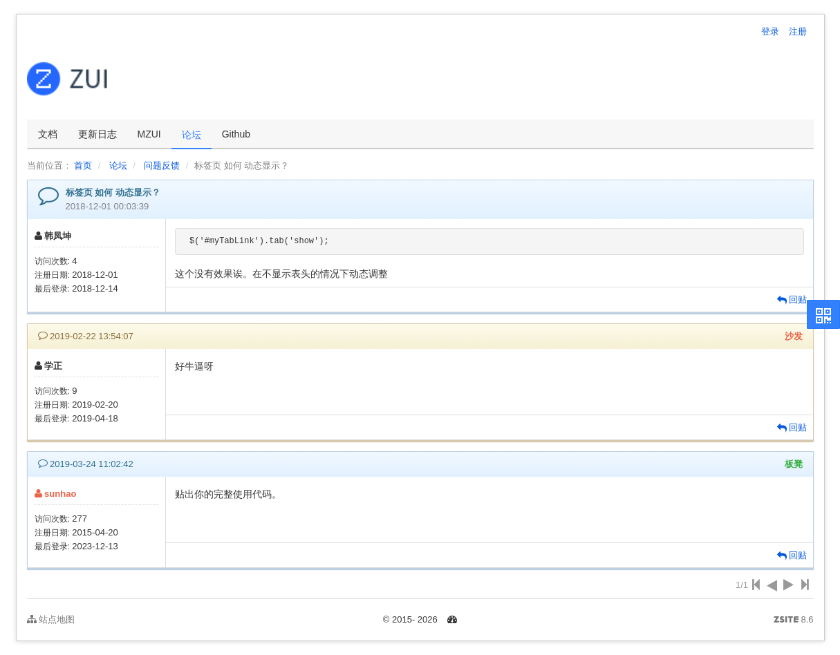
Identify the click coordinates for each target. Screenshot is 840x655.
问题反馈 (162, 165)
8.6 (794, 620)
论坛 (191, 134)
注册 (798, 31)
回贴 (792, 299)
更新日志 (97, 134)
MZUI (149, 134)
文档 (47, 134)
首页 (83, 165)
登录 (770, 31)
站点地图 (51, 619)
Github (236, 134)
